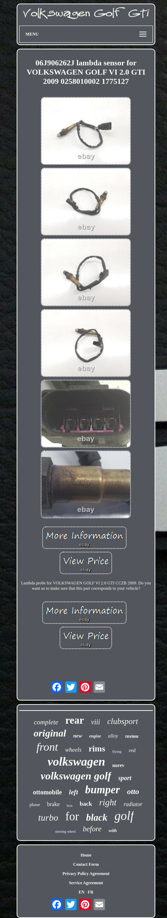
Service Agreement (86, 882)
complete (46, 722)
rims (97, 748)
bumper (102, 789)
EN (82, 892)
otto (133, 791)
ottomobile (47, 792)
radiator (132, 804)
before (92, 829)
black (96, 817)
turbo (48, 817)
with (112, 830)
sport (125, 778)
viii (95, 722)
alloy (113, 736)
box (70, 805)
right (108, 802)
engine (95, 736)
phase (34, 804)
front (47, 746)
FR (90, 892)
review (131, 736)
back (86, 803)
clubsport (122, 721)
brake (53, 804)
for (72, 816)
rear (74, 720)
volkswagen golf (75, 776)
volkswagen (76, 761)
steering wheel (65, 831)
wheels (73, 749)
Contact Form (86, 864)
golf (124, 816)
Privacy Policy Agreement (85, 873)
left (73, 792)
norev (118, 765)
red (132, 750)
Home (85, 855)
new (77, 736)
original (50, 733)
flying (117, 751)
